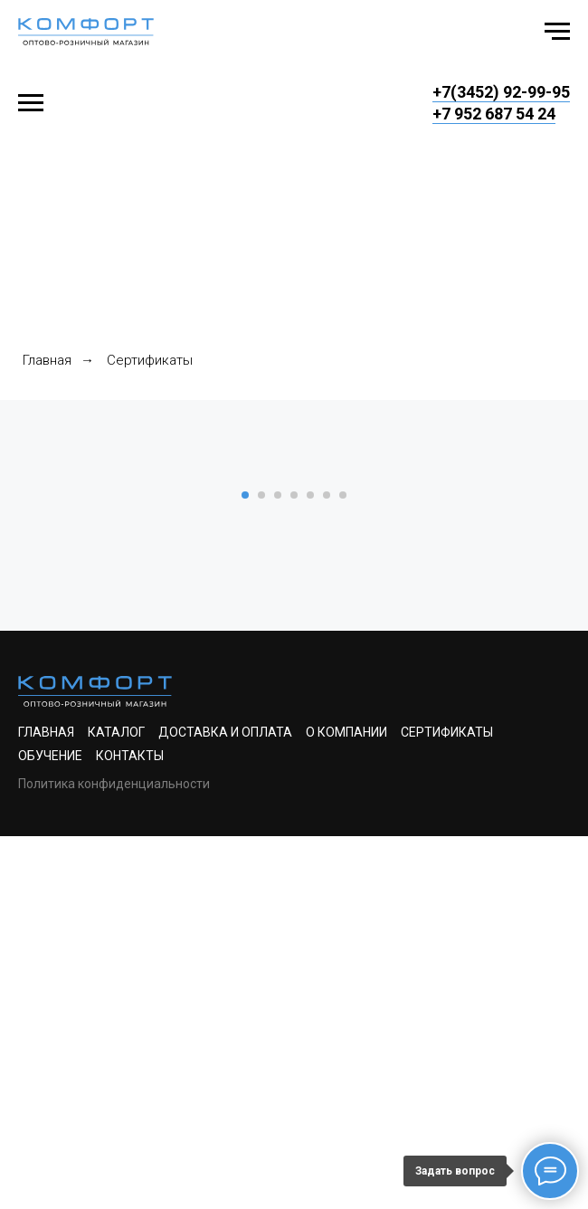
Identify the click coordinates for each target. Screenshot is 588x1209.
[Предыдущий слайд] (36, 654)
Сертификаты (447, 1105)
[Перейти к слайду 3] (277, 867)
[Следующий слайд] (552, 654)
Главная (47, 360)
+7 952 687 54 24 (493, 113)
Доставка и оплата (225, 1105)
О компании (346, 1105)
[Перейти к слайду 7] (342, 867)
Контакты (130, 1128)
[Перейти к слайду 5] (310, 867)
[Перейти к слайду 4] (294, 867)
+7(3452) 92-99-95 (501, 91)
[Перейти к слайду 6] (326, 867)
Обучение (50, 1128)
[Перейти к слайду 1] (245, 867)
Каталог (116, 1105)
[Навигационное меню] (557, 32)
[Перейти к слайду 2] (261, 867)
